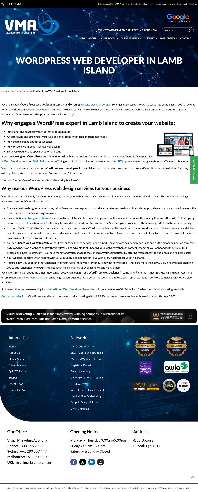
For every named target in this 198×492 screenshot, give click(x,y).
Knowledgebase (174, 4)
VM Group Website (82, 346)
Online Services (18, 358)
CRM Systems (79, 382)
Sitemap (125, 486)
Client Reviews (133, 36)
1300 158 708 (13, 3)
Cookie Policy (92, 486)
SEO (180, 218)
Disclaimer (116, 486)
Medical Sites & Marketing (86, 394)
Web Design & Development (87, 388)
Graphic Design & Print (84, 400)
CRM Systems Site (105, 4)
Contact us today (11, 296)
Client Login (148, 4)
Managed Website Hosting (86, 358)
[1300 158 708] (3, 4)
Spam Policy (105, 486)
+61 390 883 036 (39, 455)
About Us (97, 36)
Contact (189, 36)
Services (113, 36)
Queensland (28, 91)
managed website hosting (33, 277)
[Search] (192, 29)
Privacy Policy (80, 486)
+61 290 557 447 (33, 449)
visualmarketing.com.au (33, 460)
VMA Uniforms (80, 406)
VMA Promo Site (122, 4)
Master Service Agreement (18, 486)
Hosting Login (160, 4)
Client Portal (135, 4)
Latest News (171, 36)
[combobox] (180, 29)
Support (153, 36)
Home (84, 36)
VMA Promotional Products (87, 376)
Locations (14, 91)
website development (38, 109)
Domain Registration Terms (41, 486)
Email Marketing (190, 4)
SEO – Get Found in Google (87, 352)
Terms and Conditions (64, 486)
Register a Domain (81, 364)
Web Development (15, 161)
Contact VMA (17, 388)
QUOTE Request (19, 370)
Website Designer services (96, 104)
